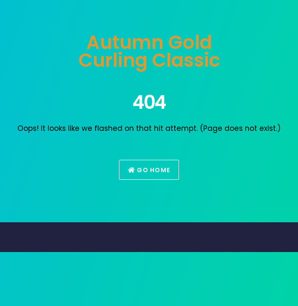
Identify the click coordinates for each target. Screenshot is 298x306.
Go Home (149, 170)
